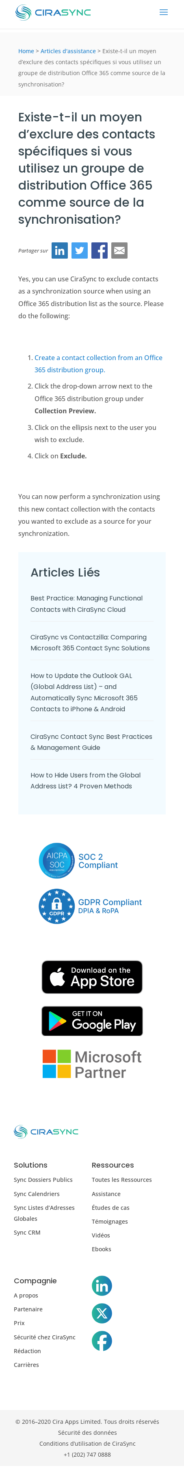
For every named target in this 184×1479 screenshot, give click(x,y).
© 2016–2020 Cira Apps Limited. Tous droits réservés (87, 1421)
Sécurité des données (87, 1432)
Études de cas (111, 1207)
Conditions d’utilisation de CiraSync (87, 1443)
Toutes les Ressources (122, 1179)
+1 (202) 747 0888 (87, 1454)
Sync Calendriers (37, 1194)
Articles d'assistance (68, 51)
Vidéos (101, 1235)
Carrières (26, 1365)
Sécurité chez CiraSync (45, 1337)
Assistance (106, 1194)
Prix (19, 1323)
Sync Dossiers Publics (43, 1179)
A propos (26, 1295)
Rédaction (27, 1351)
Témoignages (110, 1221)
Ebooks (101, 1249)
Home (26, 51)
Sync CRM (27, 1232)
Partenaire (28, 1309)
